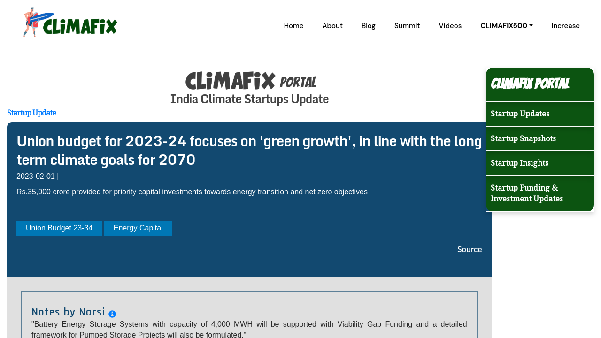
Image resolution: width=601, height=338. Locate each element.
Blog (369, 26)
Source (469, 249)
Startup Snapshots (523, 138)
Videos (450, 26)
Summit (407, 26)
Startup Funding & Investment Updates (527, 193)
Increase (566, 26)
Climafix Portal (530, 84)
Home (294, 26)
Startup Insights (519, 163)
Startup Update (31, 113)
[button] (506, 26)
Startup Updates (520, 113)
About (332, 26)
